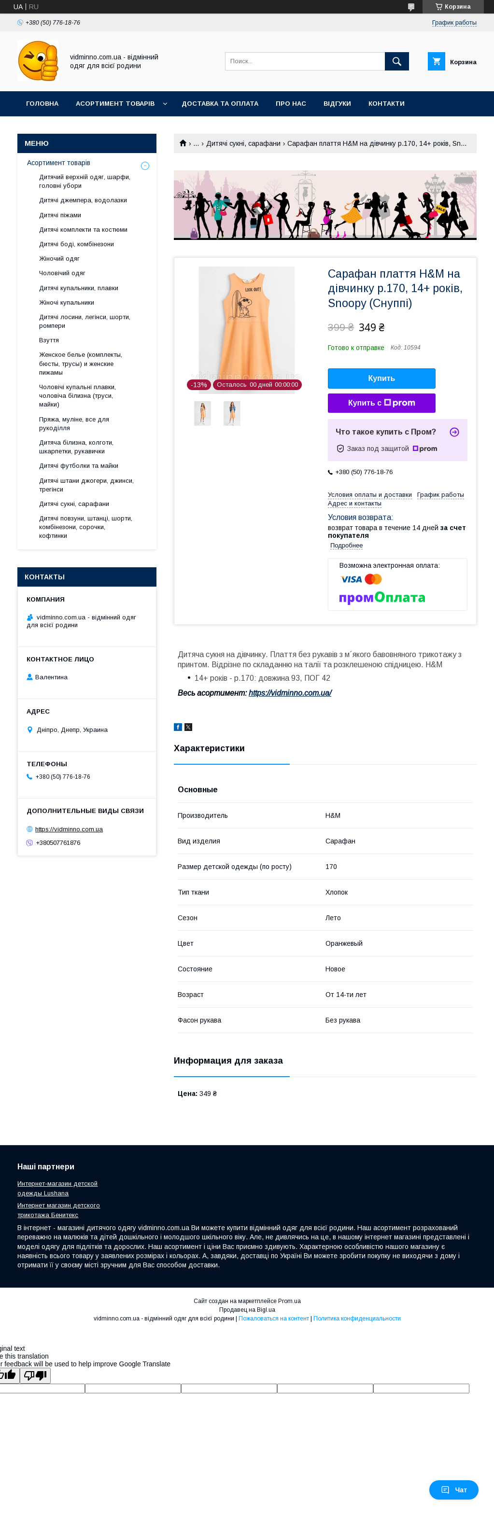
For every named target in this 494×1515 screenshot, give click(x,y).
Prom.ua (289, 1301)
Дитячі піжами (60, 215)
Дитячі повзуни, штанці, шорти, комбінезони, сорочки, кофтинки (85, 527)
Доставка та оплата (220, 103)
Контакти (386, 103)
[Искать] (397, 61)
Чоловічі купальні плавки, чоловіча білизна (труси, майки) (77, 395)
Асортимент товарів (115, 103)
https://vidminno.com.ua (69, 829)
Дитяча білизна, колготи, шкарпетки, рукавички (76, 447)
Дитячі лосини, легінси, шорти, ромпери (84, 321)
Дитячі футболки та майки (78, 465)
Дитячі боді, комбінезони (76, 244)
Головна (42, 103)
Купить (381, 378)
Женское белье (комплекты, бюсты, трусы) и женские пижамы (80, 363)
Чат (454, 1490)
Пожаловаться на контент (274, 1318)
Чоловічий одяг (62, 273)
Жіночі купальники (66, 302)
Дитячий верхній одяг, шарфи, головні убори (84, 181)
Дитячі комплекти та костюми (83, 229)
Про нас (291, 103)
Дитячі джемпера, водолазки (83, 200)
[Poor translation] (35, 1376)
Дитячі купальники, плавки (78, 288)
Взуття (49, 340)
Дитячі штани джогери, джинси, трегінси (86, 485)
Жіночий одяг (59, 258)
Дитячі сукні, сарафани (243, 143)
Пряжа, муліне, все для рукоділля (74, 424)
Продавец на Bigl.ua (247, 1309)
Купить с (381, 403)
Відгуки (337, 103)
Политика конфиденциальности (357, 1318)
